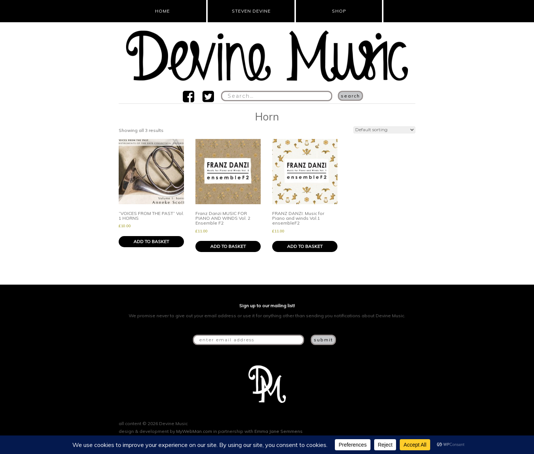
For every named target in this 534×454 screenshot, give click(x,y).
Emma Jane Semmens (278, 431)
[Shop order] (384, 129)
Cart (397, 11)
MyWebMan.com (194, 431)
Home (162, 11)
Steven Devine (251, 11)
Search (350, 96)
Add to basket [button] (151, 241)
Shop (339, 11)
